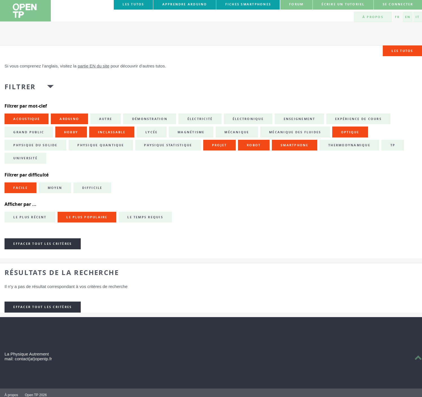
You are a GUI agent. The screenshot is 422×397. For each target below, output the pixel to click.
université (25, 158)
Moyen (55, 188)
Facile (20, 188)
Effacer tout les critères (42, 243)
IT (417, 17)
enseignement (299, 119)
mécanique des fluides (295, 132)
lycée (151, 132)
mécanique (236, 132)
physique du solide (35, 145)
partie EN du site (93, 66)
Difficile (92, 188)
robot (254, 145)
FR (397, 17)
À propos (372, 17)
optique (350, 132)
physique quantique (100, 145)
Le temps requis (145, 217)
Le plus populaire (86, 217)
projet (219, 145)
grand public (28, 132)
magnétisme (191, 132)
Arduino (69, 119)
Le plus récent (29, 217)
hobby (71, 132)
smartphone (294, 145)
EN (407, 17)
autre (105, 119)
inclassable (112, 132)
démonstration (149, 119)
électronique (248, 119)
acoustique (26, 119)
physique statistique (168, 145)
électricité (200, 119)
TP (392, 145)
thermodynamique (349, 145)
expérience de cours (358, 119)
